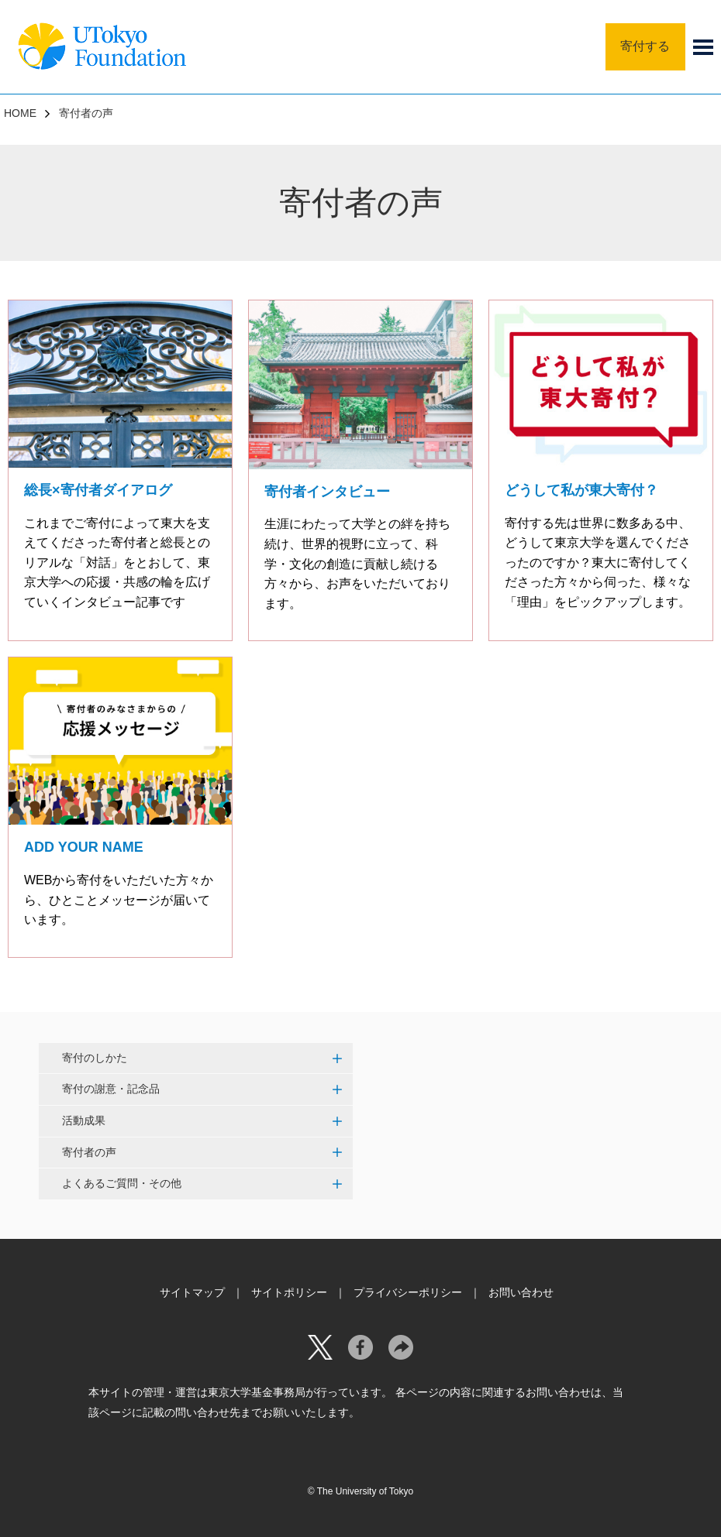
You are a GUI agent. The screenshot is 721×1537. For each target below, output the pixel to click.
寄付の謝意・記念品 (111, 1088)
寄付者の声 (89, 1152)
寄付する (645, 46)
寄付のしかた (94, 1058)
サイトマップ (192, 1292)
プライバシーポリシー (408, 1292)
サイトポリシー (289, 1292)
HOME (20, 113)
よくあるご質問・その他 (121, 1183)
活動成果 (83, 1120)
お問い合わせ (521, 1292)
